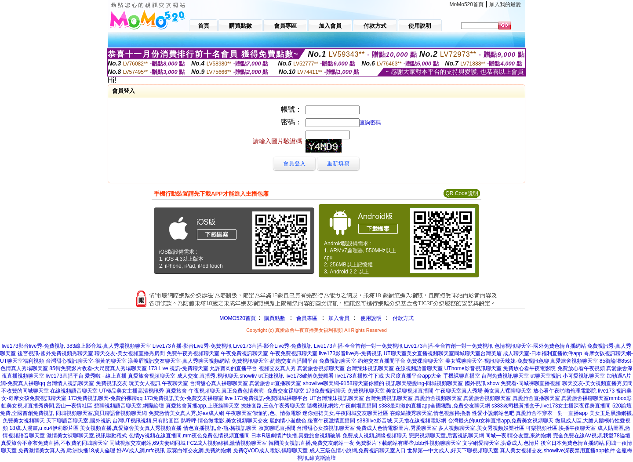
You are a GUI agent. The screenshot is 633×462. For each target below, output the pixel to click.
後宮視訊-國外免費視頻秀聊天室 (55, 353)
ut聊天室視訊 (546, 376)
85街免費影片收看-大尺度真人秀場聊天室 (97, 368)
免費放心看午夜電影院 (529, 368)
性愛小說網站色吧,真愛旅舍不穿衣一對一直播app (530, 413)
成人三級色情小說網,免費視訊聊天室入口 (357, 450)
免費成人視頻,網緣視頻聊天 (374, 436)
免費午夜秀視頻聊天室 (193, 353)
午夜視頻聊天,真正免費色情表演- (227, 391)
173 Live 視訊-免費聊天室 (178, 368)
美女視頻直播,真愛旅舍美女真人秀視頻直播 (131, 428)
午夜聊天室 (175, 383)
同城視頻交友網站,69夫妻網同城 (147, 443)
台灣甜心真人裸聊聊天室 (219, 383)
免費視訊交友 (111, 383)
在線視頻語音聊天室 (419, 368)
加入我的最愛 (505, 4)
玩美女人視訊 (144, 383)
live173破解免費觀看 (309, 376)
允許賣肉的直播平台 (233, 368)
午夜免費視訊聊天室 (244, 353)
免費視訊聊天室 (366, 391)
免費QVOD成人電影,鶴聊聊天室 (270, 450)
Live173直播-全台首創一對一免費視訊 (358, 346)
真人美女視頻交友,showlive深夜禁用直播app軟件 (557, 450)
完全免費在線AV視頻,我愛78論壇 (591, 436)
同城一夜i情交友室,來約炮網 (518, 436)
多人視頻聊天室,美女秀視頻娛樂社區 (481, 428)
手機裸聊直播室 (461, 376)
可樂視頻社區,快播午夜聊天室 (561, 428)
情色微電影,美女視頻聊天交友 (233, 421)
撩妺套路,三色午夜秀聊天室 (273, 406)
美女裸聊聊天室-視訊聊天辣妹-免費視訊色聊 (497, 361)
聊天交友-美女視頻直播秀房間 (130, 353)
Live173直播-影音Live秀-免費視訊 (192, 346)
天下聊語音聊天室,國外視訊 (78, 421)
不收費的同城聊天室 (25, 391)
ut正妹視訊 (271, 376)
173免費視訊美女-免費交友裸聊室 (183, 398)
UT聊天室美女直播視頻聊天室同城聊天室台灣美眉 (443, 353)
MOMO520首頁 (237, 318)
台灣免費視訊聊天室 (505, 376)
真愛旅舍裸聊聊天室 (585, 398)
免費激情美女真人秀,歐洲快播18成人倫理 (66, 450)
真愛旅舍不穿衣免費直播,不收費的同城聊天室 (54, 443)
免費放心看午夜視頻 (581, 368)
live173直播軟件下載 (359, 376)
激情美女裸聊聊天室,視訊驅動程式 (87, 436)
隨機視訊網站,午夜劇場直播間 (342, 406)
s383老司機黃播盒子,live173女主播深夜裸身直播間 (551, 406)
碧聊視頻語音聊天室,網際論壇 (129, 406)
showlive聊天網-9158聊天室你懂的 (343, 383)
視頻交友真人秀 (277, 368)
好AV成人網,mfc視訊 (140, 450)
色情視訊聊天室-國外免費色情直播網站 (540, 346)
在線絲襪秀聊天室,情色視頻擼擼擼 (430, 413)
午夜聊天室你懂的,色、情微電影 (263, 413)
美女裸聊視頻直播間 (409, 391)
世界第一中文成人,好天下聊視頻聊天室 (452, 450)
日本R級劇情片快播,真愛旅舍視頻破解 (296, 436)
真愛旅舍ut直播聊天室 (275, 383)
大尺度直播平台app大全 (413, 376)
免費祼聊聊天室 (425, 361)
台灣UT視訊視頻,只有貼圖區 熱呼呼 (154, 421)
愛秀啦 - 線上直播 (106, 376)
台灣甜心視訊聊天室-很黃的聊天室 (86, 361)
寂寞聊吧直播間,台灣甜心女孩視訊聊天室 (306, 428)
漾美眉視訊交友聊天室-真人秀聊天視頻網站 (179, 361)
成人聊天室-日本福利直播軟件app (542, 353)
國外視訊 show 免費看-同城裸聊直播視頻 (513, 383)
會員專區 (306, 318)
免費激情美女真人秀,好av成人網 (186, 413)
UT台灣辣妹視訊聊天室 (336, 398)
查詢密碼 (370, 123)
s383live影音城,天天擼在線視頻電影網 (401, 421)
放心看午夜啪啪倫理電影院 (565, 391)
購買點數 (274, 318)
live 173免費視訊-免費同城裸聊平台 (266, 398)
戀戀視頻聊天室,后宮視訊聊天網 (446, 436)
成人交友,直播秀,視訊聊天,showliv (217, 376)
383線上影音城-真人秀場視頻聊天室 (108, 346)
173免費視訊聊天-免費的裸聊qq (105, 398)
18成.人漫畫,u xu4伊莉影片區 (43, 428)
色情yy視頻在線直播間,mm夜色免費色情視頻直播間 (189, 436)
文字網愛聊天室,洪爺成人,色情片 (500, 443)
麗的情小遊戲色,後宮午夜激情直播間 (312, 421)
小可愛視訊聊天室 (584, 376)
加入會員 (338, 318)
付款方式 (403, 318)
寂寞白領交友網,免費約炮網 (199, 450)
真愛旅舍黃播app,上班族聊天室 (202, 406)
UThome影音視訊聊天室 (473, 368)
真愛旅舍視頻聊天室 (574, 361)
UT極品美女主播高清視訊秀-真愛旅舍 (143, 391)
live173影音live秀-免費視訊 (33, 346)
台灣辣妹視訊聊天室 (370, 368)
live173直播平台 (65, 376)
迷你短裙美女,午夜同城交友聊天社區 (345, 413)
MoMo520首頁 (467, 4)
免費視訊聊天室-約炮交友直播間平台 (275, 361)
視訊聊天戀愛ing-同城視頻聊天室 (424, 383)
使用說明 (371, 318)
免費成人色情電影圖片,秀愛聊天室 (396, 428)
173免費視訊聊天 (326, 391)
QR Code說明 (461, 193)
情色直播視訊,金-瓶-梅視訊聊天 (220, 428)
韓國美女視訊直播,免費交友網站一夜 (311, 443)
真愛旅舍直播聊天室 (536, 398)
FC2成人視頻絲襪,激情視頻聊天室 (227, 443)
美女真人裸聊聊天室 (507, 391)
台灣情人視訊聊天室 (70, 383)
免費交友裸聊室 (285, 391)
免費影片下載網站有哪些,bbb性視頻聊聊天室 (408, 443)
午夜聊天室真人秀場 (459, 391)
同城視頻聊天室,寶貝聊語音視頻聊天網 (101, 413)
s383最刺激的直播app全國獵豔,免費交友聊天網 (434, 406)
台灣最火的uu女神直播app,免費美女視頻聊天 (501, 421)
